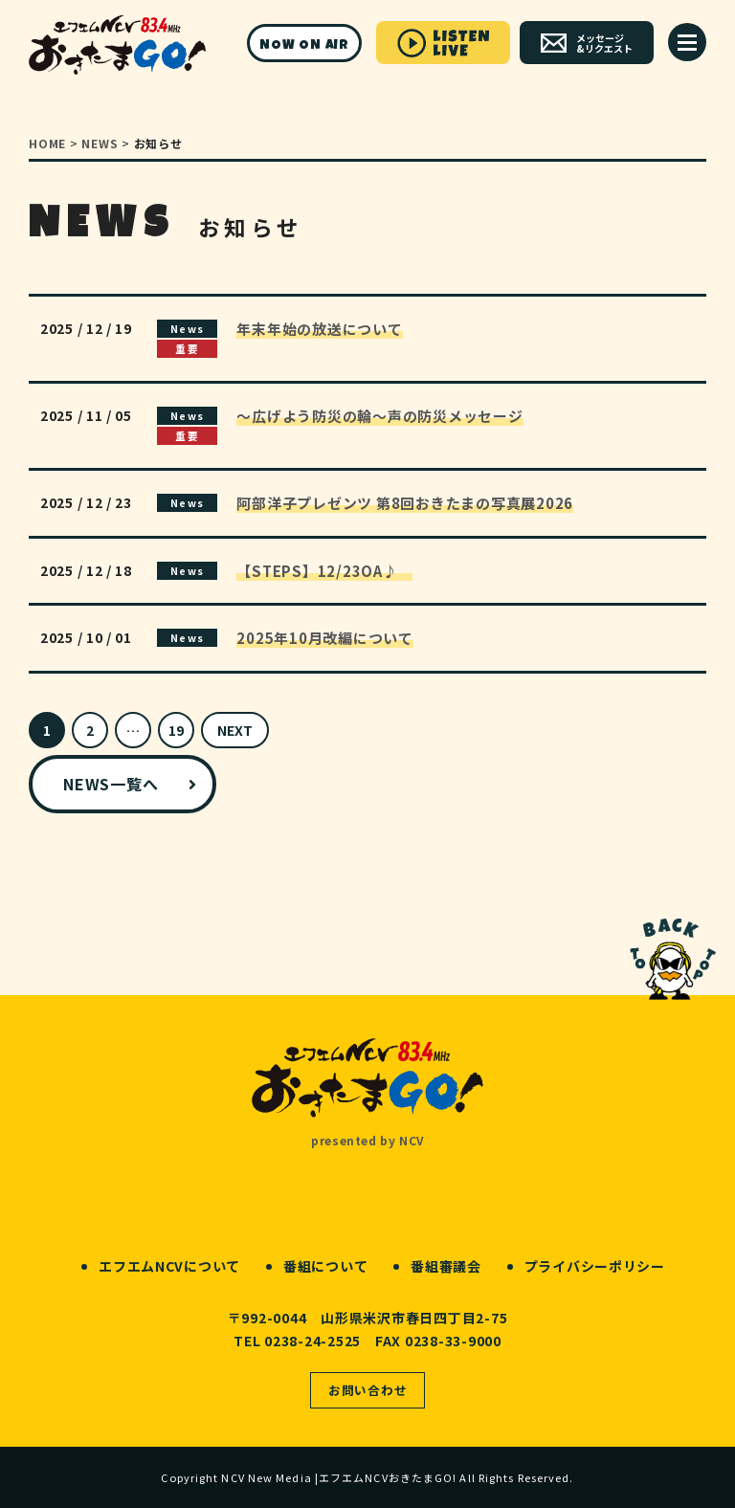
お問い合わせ (368, 1390)
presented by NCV (367, 1140)
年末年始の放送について (319, 329)
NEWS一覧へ (110, 783)
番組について (325, 1265)
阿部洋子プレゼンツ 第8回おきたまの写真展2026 (404, 503)
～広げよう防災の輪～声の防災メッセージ (379, 416)
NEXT (235, 730)
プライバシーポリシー (594, 1265)
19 (176, 730)
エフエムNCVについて (169, 1265)
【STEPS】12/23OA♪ (324, 571)
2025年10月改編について (324, 638)
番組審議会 (446, 1265)
